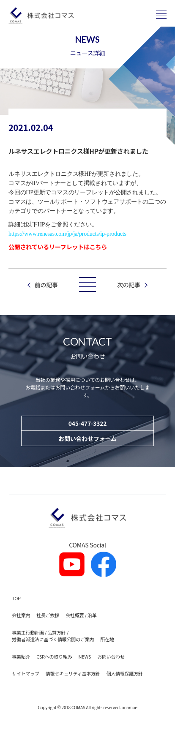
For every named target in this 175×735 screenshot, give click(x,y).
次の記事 (128, 284)
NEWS (84, 656)
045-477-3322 (87, 423)
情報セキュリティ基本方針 (73, 673)
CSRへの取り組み (54, 656)
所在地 (107, 639)
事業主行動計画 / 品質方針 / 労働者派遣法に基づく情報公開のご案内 (53, 636)
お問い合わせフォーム (87, 438)
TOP (16, 598)
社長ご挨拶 (47, 615)
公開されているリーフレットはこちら (57, 246)
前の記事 (46, 284)
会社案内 (21, 615)
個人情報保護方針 (125, 673)
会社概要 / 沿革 (81, 615)
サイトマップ (25, 673)
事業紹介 (21, 656)
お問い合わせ (111, 656)
